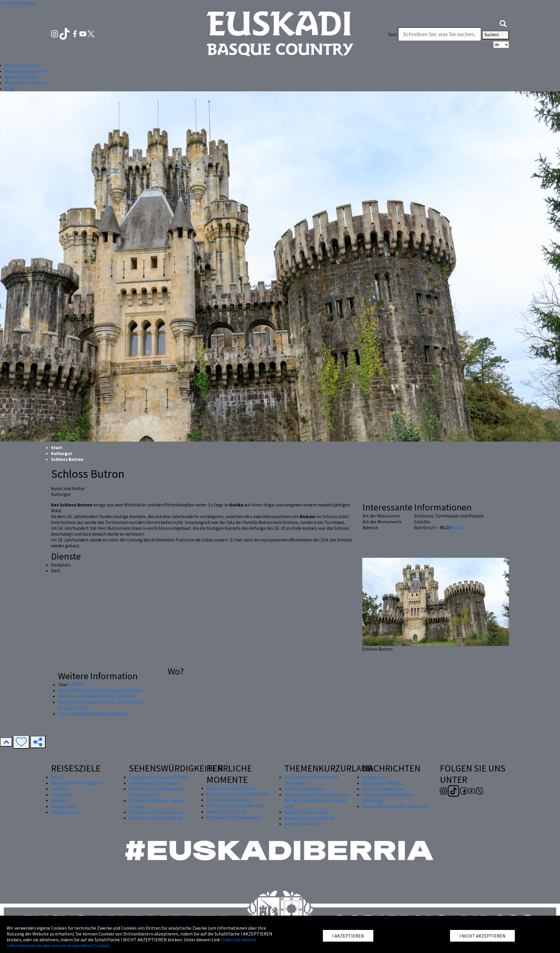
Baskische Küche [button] (20, 77)
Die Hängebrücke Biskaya (154, 783)
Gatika (458, 527)
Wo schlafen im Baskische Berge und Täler (100, 690)
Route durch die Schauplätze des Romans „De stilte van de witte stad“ (316, 800)
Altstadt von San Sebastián (156, 818)
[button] (503, 23)
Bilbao (57, 777)
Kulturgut (61, 453)
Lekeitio (59, 789)
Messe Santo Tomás (226, 811)
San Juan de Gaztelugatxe (76, 783)
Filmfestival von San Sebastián (237, 794)
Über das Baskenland (383, 789)
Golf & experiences (302, 824)
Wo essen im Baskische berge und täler (96, 696)
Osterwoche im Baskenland (233, 817)
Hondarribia (63, 806)
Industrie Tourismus (304, 789)
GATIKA (76, 684)
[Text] (439, 34)
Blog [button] (9, 88)
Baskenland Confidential (309, 818)
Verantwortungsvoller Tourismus (395, 806)
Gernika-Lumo (65, 812)
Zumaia (58, 800)
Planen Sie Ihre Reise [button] (25, 83)
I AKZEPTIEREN (348, 936)
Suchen (495, 35)
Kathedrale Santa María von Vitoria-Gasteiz (156, 791)
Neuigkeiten (374, 777)
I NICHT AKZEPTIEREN (482, 936)
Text (392, 34)
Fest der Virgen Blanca (228, 800)
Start (56, 447)
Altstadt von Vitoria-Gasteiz (157, 812)
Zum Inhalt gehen (18, 3)
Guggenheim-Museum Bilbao (158, 777)
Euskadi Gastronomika (306, 812)
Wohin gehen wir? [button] (22, 65)
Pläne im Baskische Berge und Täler (93, 714)
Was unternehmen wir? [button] (27, 71)
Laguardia (61, 794)
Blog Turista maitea (382, 783)
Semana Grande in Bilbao (231, 788)
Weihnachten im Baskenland (234, 806)
